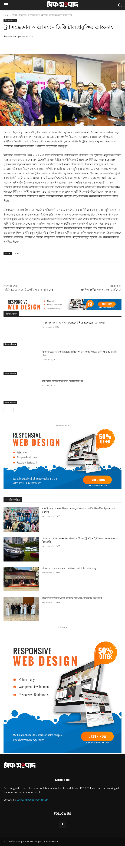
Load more (62, 627)
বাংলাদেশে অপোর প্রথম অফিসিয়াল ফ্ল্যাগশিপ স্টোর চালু (69, 568)
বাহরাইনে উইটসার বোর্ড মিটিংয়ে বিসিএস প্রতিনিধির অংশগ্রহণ (72, 598)
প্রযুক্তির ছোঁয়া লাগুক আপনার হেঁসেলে (101, 289)
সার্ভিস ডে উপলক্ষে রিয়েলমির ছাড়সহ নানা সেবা (29, 289)
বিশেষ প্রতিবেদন (19, 15)
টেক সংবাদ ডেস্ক (10, 36)
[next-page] (11, 410)
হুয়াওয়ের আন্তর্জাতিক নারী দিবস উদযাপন (62, 381)
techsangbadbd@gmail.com (32, 799)
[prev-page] (6, 410)
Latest (17, 253)
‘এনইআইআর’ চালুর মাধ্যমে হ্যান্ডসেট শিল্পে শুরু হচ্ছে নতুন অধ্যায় (73, 322)
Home (7, 15)
